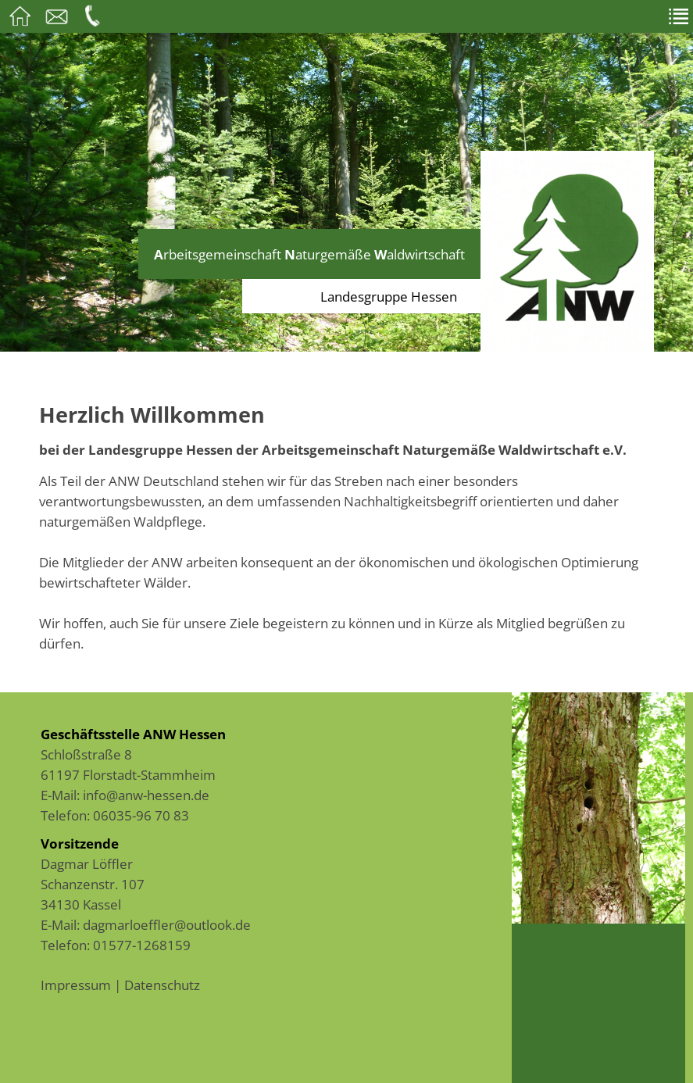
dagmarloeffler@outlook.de (167, 924)
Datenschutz (162, 984)
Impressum (76, 984)
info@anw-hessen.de (146, 794)
